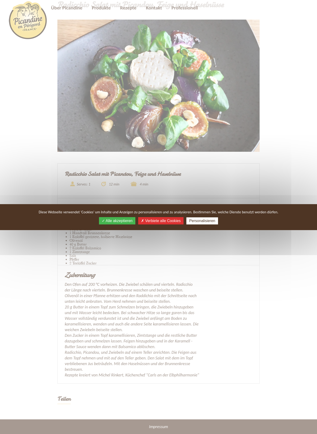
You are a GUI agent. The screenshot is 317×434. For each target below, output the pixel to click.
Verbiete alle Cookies (161, 221)
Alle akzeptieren (117, 221)
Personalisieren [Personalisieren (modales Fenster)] (202, 221)
